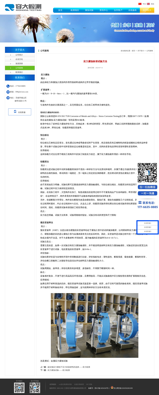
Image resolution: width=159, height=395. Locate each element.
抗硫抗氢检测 (79, 384)
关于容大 (147, 10)
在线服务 (132, 10)
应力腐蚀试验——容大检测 (55, 370)
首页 (60, 10)
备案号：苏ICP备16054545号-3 (98, 388)
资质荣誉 (19, 64)
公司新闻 (19, 68)
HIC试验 (89, 384)
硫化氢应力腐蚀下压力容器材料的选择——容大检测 (65, 367)
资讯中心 (103, 10)
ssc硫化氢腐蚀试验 (65, 384)
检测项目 (75, 10)
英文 (150, 4)
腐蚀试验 (89, 10)
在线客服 (19, 111)
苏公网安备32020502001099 (122, 388)
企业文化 (19, 59)
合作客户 (118, 10)
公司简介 (19, 55)
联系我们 (19, 72)
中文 (142, 4)
